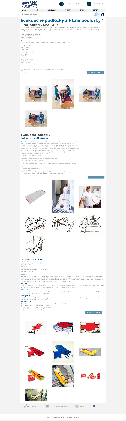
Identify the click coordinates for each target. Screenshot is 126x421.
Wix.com (77, 417)
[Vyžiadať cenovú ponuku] (95, 72)
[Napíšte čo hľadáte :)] (34, 14)
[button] (71, 10)
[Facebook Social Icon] (94, 406)
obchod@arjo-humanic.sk (71, 4)
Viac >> (82, 406)
